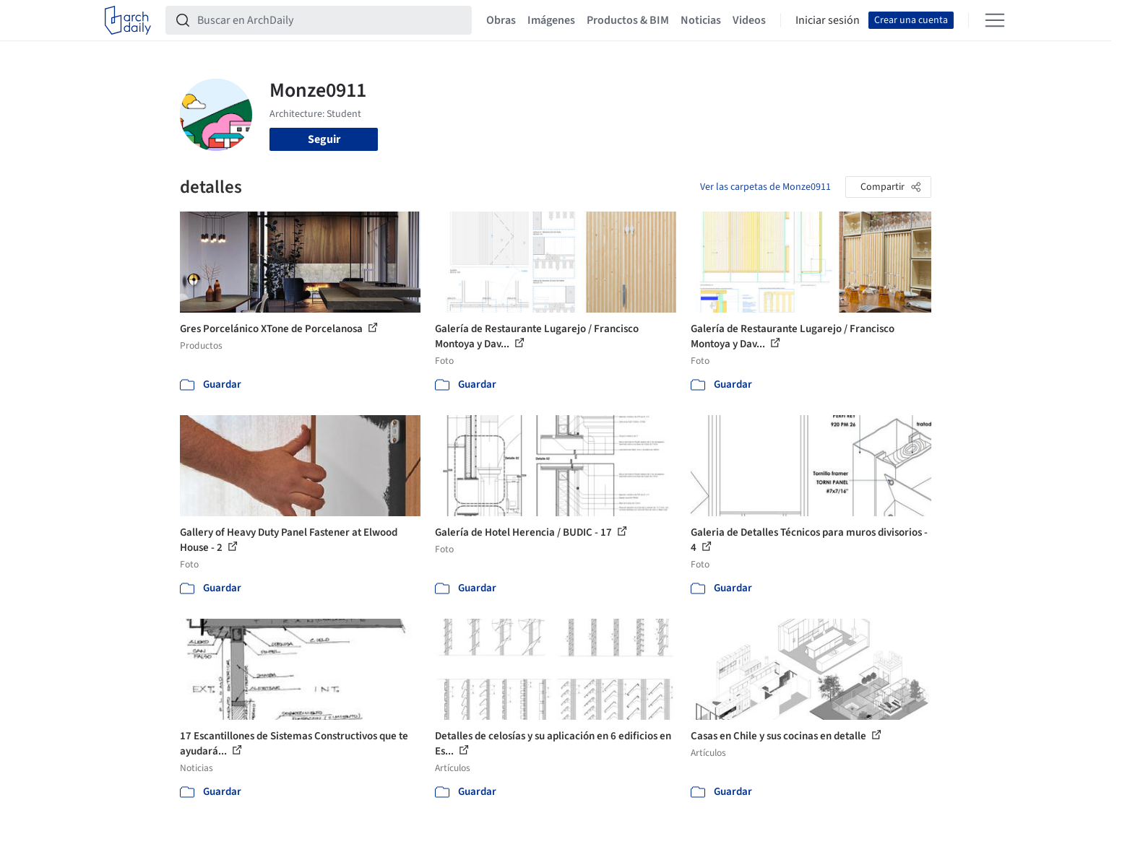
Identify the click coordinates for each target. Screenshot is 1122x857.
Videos (749, 20)
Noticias (701, 20)
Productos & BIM (628, 20)
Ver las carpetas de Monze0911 (765, 187)
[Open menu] (994, 20)
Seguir (324, 139)
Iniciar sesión (827, 20)
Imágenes (551, 20)
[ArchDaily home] (128, 20)
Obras (501, 20)
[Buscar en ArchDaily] (330, 20)
